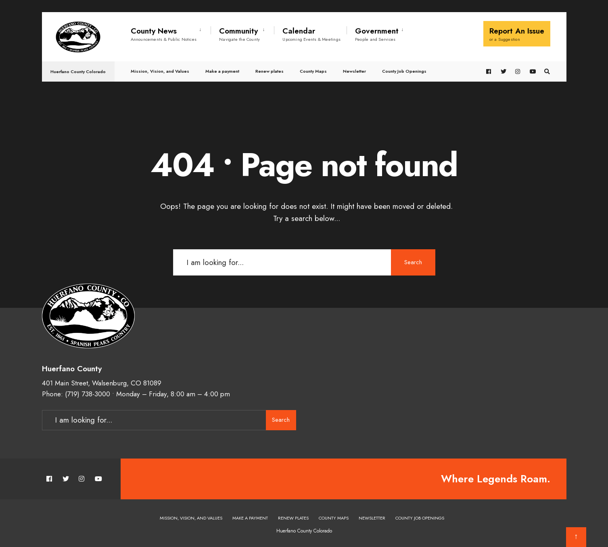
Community (239, 33)
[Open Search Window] (547, 72)
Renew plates (269, 71)
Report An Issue (516, 33)
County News (164, 33)
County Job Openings (404, 71)
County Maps (313, 71)
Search (413, 262)
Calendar (311, 33)
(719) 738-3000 (87, 394)
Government (377, 33)
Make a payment (222, 71)
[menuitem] (171, 32)
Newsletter (354, 71)
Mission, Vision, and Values (160, 71)
